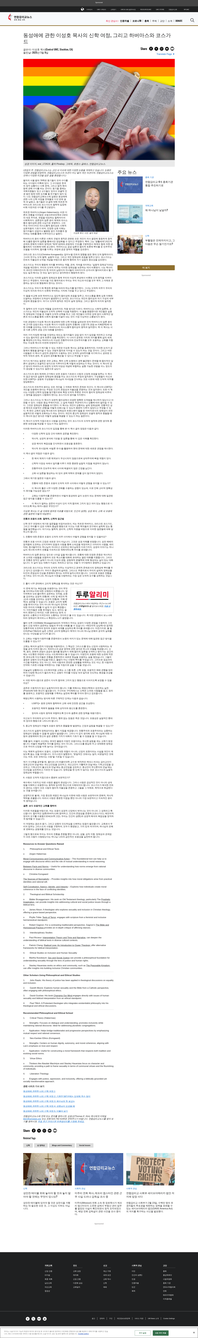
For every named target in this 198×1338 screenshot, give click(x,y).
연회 (165, 1291)
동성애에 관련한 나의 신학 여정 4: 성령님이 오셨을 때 (49, 1106)
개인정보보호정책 (123, 1318)
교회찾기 (113, 9)
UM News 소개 (153, 1318)
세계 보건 (107, 1275)
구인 (110, 1318)
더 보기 (146, 267)
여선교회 (48, 1287)
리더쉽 (47, 1275)
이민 (133, 1271)
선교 (105, 1265)
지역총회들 (167, 1299)
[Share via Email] (172, 49)
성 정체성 (41, 1145)
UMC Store (160, 9)
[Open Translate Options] (166, 54)
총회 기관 (149, 177)
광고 (93, 1318)
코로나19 (136, 20)
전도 (75, 1265)
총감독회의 (167, 1275)
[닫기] (194, 1332)
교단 (162, 20)
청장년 (47, 1291)
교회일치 (76, 1287)
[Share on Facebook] (151, 49)
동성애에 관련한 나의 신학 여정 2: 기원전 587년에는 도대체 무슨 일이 (56, 1096)
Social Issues (84, 1145)
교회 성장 (77, 1271)
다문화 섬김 (77, 1283)
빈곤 (133, 1287)
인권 (133, 1279)
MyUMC (186, 9)
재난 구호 (107, 1271)
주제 (154, 20)
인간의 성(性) (137, 1275)
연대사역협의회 (169, 1287)
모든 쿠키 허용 (160, 1333)
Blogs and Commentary (62, 1145)
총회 (146, 20)
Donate (179, 20)
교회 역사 (107, 1279)
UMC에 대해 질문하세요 (128, 9)
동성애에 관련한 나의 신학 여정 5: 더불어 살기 (45, 1111)
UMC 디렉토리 (101, 9)
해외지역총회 (168, 1295)
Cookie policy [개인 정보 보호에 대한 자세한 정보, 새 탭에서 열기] (83, 1334)
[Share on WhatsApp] (162, 49)
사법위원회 (167, 1279)
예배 (105, 1287)
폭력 (133, 1291)
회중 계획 (48, 1279)
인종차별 (124, 20)
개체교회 (149, 206)
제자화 (75, 1275)
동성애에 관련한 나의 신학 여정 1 (39, 1091)
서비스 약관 (139, 1318)
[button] (192, 20)
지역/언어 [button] (89, 9)
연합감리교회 (173, 9)
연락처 (102, 1318)
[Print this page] (167, 49)
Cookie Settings (169, 1318)
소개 (170, 20)
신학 (28, 1145)
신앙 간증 (48, 1271)
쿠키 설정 (142, 1333)
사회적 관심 (80, 1188)
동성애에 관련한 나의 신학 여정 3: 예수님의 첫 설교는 (49, 1101)
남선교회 (48, 1283)
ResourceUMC (145, 9)
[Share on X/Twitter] (156, 49)
